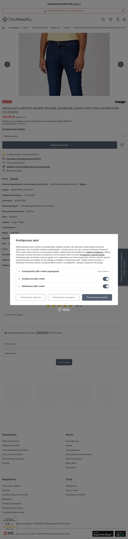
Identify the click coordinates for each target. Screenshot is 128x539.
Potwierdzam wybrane (30, 297)
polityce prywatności (94, 252)
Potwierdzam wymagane (64, 297)
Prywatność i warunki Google (92, 255)
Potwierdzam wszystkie (97, 297)
